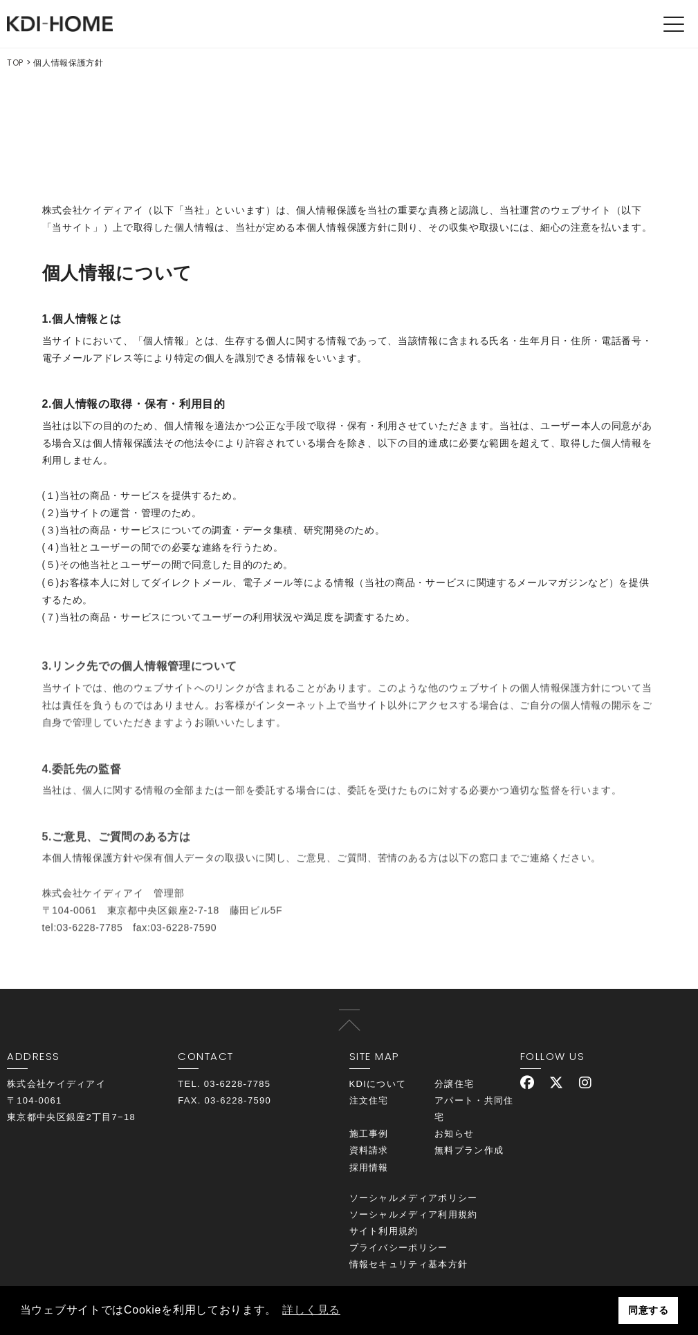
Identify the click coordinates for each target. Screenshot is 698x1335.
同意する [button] (648, 1310)
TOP (15, 62)
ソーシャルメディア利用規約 (413, 1214)
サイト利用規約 (384, 1231)
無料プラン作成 (469, 1150)
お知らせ (454, 1133)
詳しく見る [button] (311, 1310)
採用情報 (369, 1167)
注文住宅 (369, 1100)
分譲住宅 (454, 1084)
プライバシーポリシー (398, 1247)
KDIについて (378, 1084)
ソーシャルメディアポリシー (413, 1198)
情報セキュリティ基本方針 (408, 1264)
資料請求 (369, 1150)
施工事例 (369, 1133)
